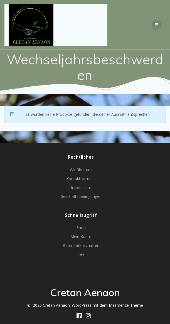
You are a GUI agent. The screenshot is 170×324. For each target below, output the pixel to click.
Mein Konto (81, 236)
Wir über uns (81, 169)
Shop (81, 227)
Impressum (81, 187)
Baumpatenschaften (81, 245)
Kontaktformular (81, 178)
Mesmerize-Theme (126, 305)
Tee (81, 254)
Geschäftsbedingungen (81, 196)
